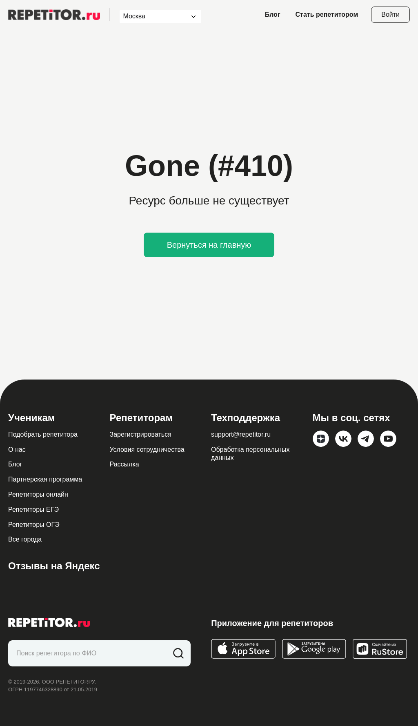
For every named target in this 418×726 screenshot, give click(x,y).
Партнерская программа (45, 479)
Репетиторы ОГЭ (34, 524)
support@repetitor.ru (241, 434)
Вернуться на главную (209, 244)
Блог (272, 14)
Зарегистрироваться (140, 434)
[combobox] (153, 16)
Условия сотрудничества (147, 449)
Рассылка (124, 464)
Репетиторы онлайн (38, 494)
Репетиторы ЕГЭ (33, 509)
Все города (25, 539)
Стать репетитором (327, 14)
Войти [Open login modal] (390, 14)
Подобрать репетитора (43, 434)
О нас (17, 449)
